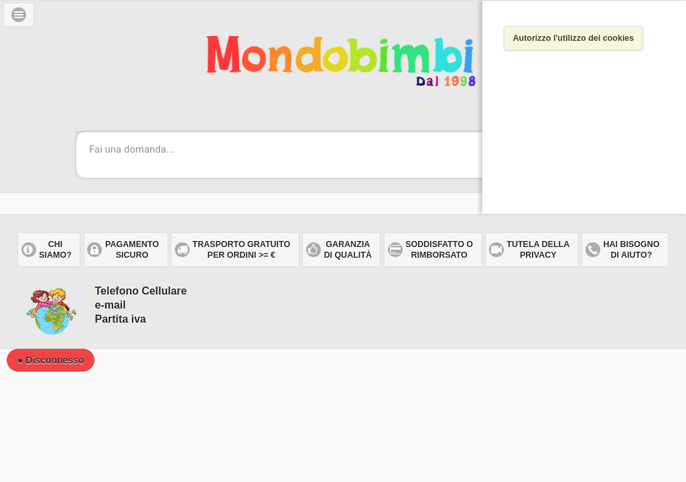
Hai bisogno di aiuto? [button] (631, 250)
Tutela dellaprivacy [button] (537, 250)
